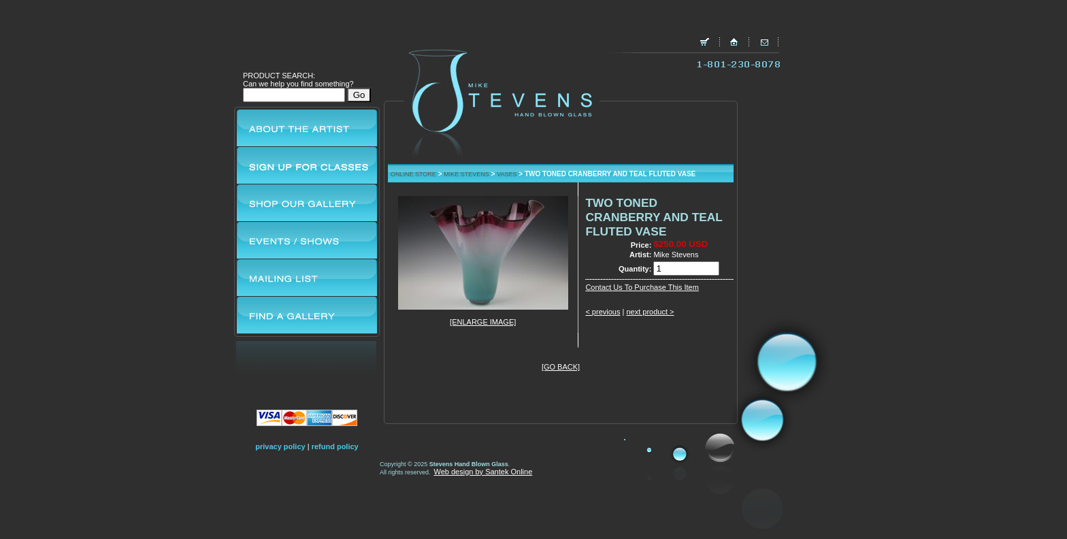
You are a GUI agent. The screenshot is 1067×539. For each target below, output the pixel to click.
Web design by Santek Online (483, 472)
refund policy (335, 446)
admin (247, 498)
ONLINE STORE (413, 174)
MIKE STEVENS (466, 174)
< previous (602, 312)
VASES (506, 174)
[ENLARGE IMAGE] (483, 322)
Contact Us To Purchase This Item (642, 287)
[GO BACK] (561, 367)
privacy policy (280, 446)
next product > (650, 312)
